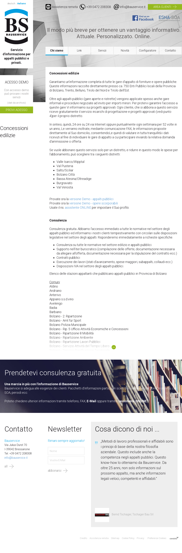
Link (79, 50)
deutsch (11, 3)
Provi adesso (16, 110)
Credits (83, 538)
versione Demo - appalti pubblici (91, 199)
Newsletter (65, 429)
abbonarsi (54, 470)
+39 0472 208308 (98, 7)
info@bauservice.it (133, 7)
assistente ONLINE (78, 207)
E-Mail (91, 401)
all (5, 466)
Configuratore (147, 50)
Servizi (102, 50)
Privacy (140, 538)
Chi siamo (56, 50)
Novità (125, 50)
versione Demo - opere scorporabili (93, 203)
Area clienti (162, 7)
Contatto (170, 50)
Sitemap (115, 538)
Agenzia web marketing (174, 538)
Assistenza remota (62, 7)
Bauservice (16, 26)
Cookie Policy (128, 538)
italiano (21, 3)
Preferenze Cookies (157, 538)
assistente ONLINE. (133, 401)
